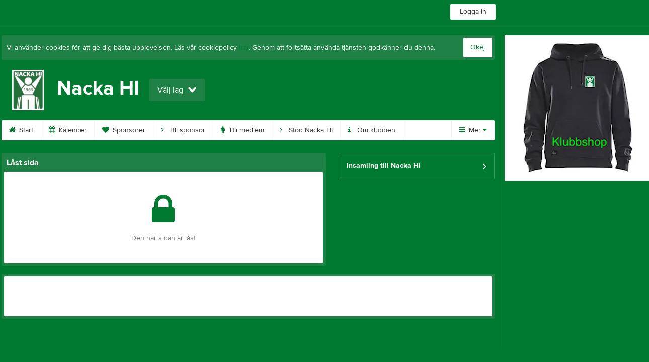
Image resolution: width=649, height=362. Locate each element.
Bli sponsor (183, 130)
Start (21, 130)
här (244, 47)
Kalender (68, 130)
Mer (473, 130)
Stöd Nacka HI (306, 130)
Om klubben (371, 130)
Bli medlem (242, 130)
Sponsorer (123, 130)
